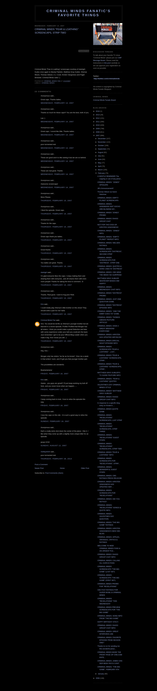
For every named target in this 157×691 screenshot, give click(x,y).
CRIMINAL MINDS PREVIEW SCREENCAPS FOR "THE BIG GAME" (108, 609)
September (102, 149)
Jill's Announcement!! (105, 188)
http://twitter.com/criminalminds (107, 79)
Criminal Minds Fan (48, 320)
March (100, 170)
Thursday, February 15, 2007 (56, 201)
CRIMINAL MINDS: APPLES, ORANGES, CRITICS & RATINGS (108, 539)
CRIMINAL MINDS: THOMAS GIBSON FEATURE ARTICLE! (108, 319)
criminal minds (48, 83)
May (100, 163)
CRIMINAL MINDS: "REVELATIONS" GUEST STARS (108, 437)
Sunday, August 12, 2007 (54, 446)
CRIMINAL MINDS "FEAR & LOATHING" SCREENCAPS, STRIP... (109, 357)
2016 (98, 111)
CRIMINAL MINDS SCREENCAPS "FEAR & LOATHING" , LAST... (108, 349)
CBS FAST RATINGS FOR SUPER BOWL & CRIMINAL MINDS (109, 592)
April (100, 166)
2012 (98, 118)
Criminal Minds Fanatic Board (104, 100)
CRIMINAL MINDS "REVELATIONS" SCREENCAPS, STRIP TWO (109, 446)
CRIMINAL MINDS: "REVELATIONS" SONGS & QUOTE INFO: (109, 507)
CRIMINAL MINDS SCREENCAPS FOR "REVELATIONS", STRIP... (108, 461)
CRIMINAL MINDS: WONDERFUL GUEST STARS (107, 469)
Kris (42, 304)
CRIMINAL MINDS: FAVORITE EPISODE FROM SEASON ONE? (109, 640)
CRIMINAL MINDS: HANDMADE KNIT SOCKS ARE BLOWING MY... (108, 206)
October (101, 145)
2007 (98, 135)
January (101, 674)
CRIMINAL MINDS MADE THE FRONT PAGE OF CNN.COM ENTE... (109, 654)
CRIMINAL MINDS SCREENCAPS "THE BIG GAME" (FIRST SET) (108, 577)
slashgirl (44, 272)
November (102, 142)
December (102, 139)
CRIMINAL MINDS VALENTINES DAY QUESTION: (105, 516)
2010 (98, 125)
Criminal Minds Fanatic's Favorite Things (79, 13)
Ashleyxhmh (45, 452)
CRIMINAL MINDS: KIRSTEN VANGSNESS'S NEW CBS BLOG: (108, 531)
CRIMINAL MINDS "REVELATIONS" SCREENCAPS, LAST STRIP (109, 417)
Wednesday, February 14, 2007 (57, 103)
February (101, 173)
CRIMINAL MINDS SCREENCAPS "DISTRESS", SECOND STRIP (109, 251)
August (101, 152)
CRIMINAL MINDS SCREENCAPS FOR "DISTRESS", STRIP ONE (108, 260)
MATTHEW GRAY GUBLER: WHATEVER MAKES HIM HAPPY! (108, 281)
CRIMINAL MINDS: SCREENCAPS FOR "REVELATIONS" (106, 492)
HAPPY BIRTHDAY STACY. (108, 622)
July (99, 156)
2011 (98, 122)
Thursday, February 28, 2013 (56, 459)
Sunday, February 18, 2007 (55, 421)
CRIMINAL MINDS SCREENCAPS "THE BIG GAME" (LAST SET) (108, 569)
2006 (98, 678)
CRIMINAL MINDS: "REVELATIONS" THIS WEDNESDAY (107, 601)
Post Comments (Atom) (54, 473)
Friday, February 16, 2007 (54, 374)
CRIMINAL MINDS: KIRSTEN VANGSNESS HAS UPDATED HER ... (108, 484)
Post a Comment (41, 464)
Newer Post (39, 468)
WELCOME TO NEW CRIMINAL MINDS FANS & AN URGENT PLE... (108, 548)
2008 (98, 132)
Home (62, 468)
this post (107, 63)
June (100, 159)
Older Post (85, 468)
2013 (98, 115)
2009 (98, 129)
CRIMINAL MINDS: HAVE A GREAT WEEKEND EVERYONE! (108, 328)
